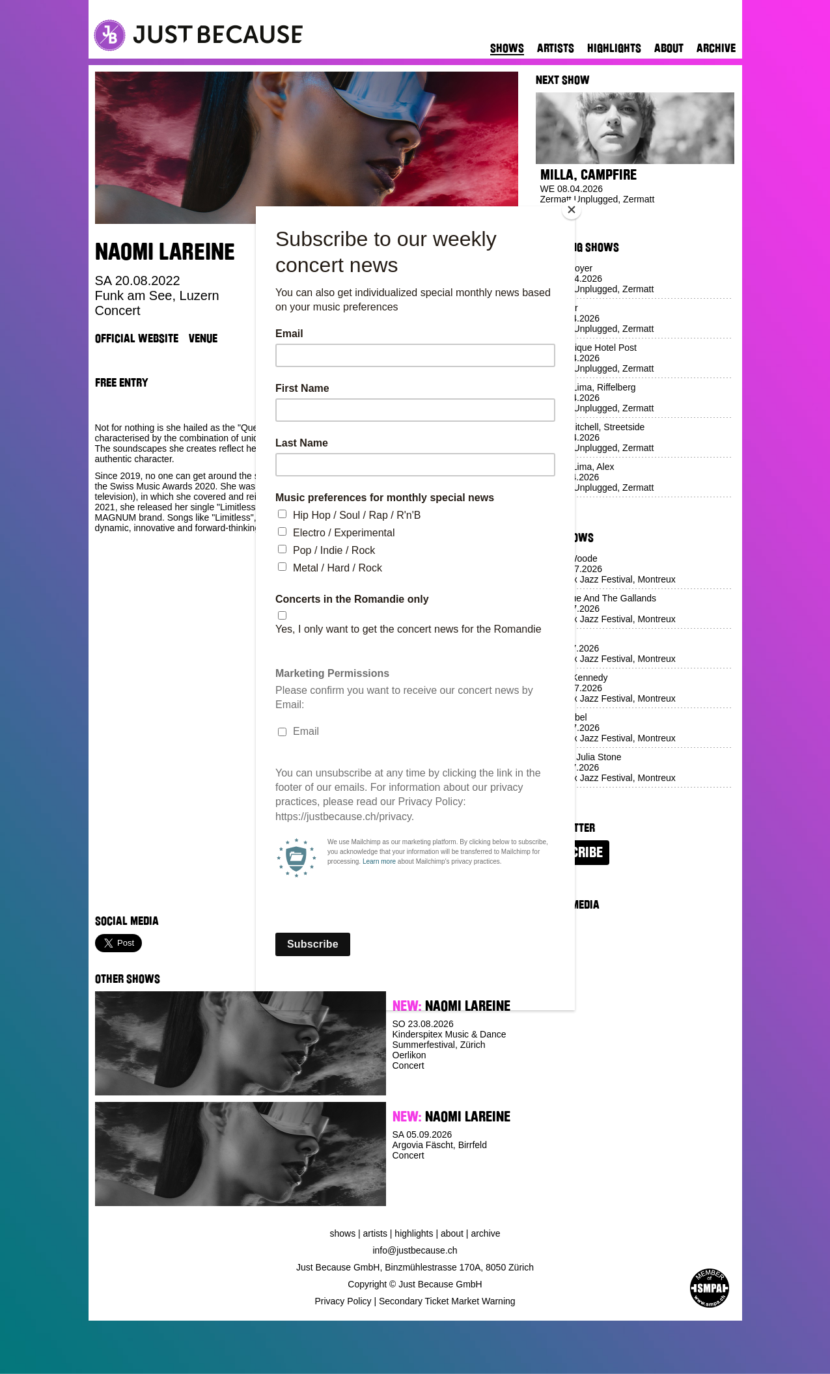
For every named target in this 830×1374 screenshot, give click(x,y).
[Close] (571, 209)
